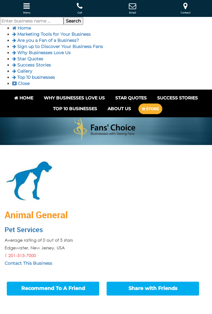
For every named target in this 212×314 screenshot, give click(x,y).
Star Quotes (27, 59)
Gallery (22, 71)
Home (21, 28)
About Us (119, 108)
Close (21, 83)
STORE (150, 109)
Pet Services (24, 229)
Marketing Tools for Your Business (51, 34)
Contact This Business (28, 263)
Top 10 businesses (33, 77)
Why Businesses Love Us (41, 52)
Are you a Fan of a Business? (45, 40)
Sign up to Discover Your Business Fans (57, 46)
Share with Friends (152, 288)
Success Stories (31, 65)
